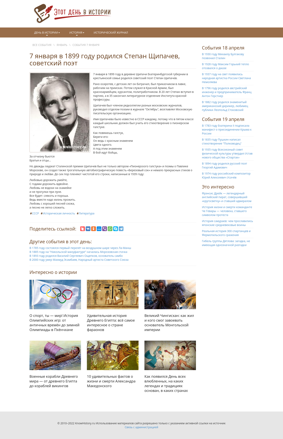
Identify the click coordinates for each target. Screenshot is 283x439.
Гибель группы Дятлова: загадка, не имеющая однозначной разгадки (226, 243)
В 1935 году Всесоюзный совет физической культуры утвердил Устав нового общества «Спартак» (227, 153)
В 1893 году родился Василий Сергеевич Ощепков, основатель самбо (76, 256)
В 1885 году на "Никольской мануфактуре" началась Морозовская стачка (78, 252)
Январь (62, 45)
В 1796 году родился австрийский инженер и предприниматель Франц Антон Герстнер (227, 92)
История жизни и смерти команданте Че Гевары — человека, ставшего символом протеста (227, 211)
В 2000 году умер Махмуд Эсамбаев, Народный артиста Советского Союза (79, 260)
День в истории (47, 34)
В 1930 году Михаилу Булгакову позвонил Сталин (223, 56)
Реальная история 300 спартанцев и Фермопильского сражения (226, 233)
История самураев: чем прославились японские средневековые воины (227, 223)
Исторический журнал (111, 32)
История (76, 34)
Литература (87, 213)
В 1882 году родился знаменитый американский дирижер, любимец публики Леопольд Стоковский (225, 106)
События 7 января (86, 45)
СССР (35, 213)
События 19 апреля (223, 119)
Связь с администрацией (141, 427)
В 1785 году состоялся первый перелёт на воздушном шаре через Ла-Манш (80, 248)
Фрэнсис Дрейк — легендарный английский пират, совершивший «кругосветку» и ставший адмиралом (227, 197)
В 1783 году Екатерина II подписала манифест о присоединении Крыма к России (227, 129)
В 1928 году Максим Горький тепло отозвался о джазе (225, 66)
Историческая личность (59, 213)
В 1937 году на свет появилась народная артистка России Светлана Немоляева (226, 78)
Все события (41, 45)
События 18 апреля (223, 48)
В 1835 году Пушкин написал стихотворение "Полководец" (222, 141)
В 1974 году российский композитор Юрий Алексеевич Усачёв (226, 175)
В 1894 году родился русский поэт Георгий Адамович (224, 165)
